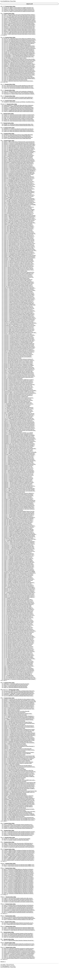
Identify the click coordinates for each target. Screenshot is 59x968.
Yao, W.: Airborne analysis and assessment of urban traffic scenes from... (19, 638)
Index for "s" (3, 961)
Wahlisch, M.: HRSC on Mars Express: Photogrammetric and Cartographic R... (20, 573)
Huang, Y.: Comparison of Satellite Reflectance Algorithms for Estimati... (19, 874)
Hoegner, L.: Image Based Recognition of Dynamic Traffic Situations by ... (19, 301)
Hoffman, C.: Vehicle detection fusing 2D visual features (15, 745)
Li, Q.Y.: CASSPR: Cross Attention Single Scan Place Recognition (17, 406)
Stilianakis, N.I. (4, 104)
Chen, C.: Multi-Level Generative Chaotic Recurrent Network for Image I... (19, 945)
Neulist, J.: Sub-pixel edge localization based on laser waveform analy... (18, 449)
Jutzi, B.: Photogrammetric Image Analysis (12, 358)
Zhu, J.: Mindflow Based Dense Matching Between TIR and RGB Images (18, 675)
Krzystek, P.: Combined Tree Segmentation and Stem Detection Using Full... (19, 384)
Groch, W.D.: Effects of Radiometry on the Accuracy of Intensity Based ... (19, 228)
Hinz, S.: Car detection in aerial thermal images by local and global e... (18, 274)
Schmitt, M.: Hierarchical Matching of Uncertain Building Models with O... (19, 506)
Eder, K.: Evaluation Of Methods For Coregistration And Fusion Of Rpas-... (19, 203)
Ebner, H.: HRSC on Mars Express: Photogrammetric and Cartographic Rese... (20, 202)
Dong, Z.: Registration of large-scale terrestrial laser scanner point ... (18, 197)
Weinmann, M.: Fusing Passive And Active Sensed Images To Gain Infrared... (19, 588)
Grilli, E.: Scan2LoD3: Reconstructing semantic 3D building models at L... (19, 225)
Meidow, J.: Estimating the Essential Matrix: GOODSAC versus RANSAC (18, 432)
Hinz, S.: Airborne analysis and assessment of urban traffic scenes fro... (18, 267)
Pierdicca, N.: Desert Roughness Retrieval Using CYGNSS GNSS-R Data (18, 137)
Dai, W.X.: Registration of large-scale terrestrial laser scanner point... (18, 193)
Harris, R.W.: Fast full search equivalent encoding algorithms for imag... (18, 86)
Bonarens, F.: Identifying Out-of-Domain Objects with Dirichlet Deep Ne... (19, 705)
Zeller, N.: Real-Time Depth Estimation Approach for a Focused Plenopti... (19, 669)
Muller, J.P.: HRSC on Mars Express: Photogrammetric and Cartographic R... (19, 445)
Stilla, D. (2, 133)
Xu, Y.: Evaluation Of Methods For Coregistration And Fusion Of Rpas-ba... (19, 609)
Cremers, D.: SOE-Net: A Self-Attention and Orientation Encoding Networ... (19, 192)
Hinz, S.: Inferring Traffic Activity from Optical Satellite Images (16, 278)
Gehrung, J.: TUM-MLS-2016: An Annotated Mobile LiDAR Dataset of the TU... (20, 219)
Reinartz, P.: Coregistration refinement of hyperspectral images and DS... (19, 475)
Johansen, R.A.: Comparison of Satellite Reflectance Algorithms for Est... (19, 875)
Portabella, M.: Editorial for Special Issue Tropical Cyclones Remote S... (18, 62)
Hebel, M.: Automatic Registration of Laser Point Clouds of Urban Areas (19, 242)
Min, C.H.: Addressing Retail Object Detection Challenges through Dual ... (19, 940)
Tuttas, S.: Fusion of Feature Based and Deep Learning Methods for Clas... (19, 565)
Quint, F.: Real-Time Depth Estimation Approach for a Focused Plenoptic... (19, 471)
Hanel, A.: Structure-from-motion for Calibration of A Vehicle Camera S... (19, 237)
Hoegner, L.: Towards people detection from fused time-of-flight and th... (19, 315)
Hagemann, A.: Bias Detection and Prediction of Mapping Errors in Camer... (19, 729)
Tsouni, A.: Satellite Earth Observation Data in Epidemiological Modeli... (19, 111)
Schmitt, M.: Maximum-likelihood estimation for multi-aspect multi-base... (19, 509)
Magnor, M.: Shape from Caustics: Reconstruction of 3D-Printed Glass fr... (19, 847)
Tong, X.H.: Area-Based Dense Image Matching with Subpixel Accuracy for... (19, 551)
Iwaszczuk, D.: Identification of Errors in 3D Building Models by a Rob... (18, 342)
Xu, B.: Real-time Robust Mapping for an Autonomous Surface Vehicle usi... (19, 958)
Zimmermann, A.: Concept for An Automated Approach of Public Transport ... (20, 679)
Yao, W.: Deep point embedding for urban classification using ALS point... (19, 643)
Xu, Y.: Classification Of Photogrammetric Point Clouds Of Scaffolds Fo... (18, 608)
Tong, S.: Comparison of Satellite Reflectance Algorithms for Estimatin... (19, 885)
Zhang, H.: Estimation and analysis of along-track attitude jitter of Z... (18, 673)
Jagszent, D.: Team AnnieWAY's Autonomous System (15, 751)
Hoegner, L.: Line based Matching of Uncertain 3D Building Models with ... (19, 303)
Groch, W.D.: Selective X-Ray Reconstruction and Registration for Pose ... (19, 231)
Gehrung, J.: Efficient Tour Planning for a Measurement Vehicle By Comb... (19, 217)
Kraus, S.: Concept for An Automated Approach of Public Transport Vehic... (19, 374)
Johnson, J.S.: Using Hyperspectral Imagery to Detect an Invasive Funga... (19, 116)
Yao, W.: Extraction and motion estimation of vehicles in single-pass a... (18, 647)
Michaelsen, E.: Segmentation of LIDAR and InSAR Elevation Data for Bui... (19, 440)
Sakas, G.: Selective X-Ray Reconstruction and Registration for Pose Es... (19, 498)
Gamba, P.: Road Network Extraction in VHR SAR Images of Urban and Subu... (20, 215)
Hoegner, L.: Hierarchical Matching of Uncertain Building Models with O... (19, 300)
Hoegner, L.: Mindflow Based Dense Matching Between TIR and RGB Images (19, 304)
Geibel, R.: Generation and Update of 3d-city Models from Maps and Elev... (19, 220)
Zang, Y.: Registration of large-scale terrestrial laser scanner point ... (18, 667)
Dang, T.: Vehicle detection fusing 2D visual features (14, 712)
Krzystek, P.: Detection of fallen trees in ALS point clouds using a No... (18, 385)
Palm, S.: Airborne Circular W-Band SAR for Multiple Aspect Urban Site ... (19, 457)
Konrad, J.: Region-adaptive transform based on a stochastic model (18, 763)
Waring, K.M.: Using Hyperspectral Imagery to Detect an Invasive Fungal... (19, 120)
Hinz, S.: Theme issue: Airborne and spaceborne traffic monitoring (17, 280)
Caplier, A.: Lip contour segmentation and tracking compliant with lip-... (19, 899)
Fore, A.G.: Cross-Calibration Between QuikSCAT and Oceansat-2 (17, 44)
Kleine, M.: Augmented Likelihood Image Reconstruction (15, 687)
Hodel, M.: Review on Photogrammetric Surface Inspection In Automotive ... (20, 288)
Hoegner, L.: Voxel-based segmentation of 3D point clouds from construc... (19, 320)
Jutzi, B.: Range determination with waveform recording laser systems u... (19, 360)
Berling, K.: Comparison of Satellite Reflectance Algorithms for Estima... (18, 870)
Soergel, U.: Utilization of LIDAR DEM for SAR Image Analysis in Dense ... (19, 531)
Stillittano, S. (3, 897)
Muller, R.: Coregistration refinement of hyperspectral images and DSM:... (19, 446)
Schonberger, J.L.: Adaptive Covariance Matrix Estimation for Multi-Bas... (19, 518)
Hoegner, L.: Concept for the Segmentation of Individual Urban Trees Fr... (19, 292)
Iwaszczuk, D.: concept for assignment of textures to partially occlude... (18, 336)
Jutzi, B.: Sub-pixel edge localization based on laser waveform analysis (18, 361)
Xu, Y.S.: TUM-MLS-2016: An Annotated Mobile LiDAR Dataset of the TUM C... (20, 630)
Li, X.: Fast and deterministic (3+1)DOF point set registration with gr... (18, 409)
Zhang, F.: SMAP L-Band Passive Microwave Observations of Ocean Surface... (20, 34)
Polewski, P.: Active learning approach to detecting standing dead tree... (19, 465)
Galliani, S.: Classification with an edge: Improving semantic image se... (18, 214)
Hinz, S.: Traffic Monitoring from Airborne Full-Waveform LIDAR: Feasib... (19, 283)
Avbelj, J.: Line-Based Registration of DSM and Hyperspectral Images (18, 153)
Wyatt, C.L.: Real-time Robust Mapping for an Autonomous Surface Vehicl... (19, 957)
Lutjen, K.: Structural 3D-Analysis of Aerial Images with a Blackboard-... (18, 420)
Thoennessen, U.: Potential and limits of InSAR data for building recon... (19, 545)
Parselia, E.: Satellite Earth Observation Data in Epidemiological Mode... (19, 110)
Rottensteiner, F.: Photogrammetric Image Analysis (14, 492)
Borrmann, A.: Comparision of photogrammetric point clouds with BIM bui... (20, 170)
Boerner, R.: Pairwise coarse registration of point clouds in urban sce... (18, 164)
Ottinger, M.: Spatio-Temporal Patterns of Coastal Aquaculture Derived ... (19, 827)
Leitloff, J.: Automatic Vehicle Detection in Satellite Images (16, 396)
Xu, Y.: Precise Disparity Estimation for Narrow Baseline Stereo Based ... (18, 612)
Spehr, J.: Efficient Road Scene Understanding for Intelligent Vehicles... (18, 797)
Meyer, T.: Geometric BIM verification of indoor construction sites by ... (18, 434)
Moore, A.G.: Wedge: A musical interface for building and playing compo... (19, 11)
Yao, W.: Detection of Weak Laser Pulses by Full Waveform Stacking (18, 645)
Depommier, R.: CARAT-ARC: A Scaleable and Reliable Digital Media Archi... (19, 691)
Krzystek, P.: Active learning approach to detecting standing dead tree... (19, 382)
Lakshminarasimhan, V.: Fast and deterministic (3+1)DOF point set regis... (19, 391)
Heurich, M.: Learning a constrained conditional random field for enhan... (19, 263)
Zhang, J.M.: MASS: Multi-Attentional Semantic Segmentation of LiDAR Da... (19, 815)
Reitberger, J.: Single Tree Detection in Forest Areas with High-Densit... (18, 487)
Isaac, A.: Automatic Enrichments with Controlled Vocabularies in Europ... (19, 832)
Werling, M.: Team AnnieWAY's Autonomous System (15, 810)
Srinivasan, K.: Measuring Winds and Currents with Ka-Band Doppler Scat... (19, 28)
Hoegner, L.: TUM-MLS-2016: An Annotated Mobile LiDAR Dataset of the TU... (20, 318)
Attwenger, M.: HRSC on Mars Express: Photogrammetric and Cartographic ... (20, 151)
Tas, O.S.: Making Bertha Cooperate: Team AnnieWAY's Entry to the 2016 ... (19, 804)
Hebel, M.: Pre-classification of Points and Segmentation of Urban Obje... (19, 248)
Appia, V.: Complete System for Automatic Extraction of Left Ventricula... (19, 905)
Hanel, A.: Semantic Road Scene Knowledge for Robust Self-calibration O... (19, 236)
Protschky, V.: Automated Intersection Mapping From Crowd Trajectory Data (19, 782)
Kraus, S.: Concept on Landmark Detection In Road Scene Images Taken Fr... (19, 376)
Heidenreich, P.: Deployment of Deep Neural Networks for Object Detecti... (19, 739)
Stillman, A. (3, 904)
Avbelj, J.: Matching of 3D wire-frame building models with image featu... (19, 155)
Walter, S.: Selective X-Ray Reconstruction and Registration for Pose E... (18, 577)
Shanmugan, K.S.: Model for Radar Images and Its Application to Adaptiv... (19, 93)
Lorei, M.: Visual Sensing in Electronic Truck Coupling (15, 769)
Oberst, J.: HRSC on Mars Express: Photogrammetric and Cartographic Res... (19, 453)
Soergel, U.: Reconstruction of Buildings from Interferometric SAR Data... (19, 529)
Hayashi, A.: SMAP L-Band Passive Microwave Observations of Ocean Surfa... (20, 18)
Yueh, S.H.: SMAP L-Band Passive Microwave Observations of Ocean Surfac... (20, 32)
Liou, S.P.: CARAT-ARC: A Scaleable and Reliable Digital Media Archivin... (19, 695)
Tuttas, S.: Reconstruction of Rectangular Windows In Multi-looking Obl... (19, 566)
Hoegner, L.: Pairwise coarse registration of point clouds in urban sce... (18, 306)
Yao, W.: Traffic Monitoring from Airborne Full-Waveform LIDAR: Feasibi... (19, 655)
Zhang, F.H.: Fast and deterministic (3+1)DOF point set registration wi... (18, 672)
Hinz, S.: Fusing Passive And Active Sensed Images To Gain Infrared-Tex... (19, 277)
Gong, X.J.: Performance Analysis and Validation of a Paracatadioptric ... (19, 949)
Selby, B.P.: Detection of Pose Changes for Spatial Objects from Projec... (18, 521)
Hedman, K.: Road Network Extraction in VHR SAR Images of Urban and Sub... (20, 255)
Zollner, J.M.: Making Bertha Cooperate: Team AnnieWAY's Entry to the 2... (19, 820)
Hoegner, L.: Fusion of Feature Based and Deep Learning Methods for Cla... (19, 297)
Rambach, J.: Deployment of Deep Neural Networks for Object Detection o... (20, 783)
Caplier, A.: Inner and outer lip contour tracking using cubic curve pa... (18, 898)
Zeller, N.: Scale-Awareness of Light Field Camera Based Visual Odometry (19, 670)
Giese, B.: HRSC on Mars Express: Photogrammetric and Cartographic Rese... (20, 222)
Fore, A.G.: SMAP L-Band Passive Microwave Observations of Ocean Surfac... (20, 15)
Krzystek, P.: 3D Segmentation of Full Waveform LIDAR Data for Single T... (19, 379)
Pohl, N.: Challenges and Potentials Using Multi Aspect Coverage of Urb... (19, 463)
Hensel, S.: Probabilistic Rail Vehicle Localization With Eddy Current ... (18, 741)
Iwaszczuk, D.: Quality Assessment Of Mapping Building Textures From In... (19, 348)
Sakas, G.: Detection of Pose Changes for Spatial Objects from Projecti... (19, 494)
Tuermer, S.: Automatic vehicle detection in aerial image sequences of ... (19, 556)
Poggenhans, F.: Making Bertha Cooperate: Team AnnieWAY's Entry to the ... (19, 780)
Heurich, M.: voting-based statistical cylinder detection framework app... (19, 266)
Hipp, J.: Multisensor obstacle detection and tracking (15, 743)
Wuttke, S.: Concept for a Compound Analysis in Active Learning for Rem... (19, 594)
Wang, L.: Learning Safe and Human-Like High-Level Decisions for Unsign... (19, 809)
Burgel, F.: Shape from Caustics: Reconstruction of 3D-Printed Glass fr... (18, 843)
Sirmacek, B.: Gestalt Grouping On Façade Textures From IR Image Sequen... (19, 525)
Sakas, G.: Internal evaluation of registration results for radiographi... (18, 496)
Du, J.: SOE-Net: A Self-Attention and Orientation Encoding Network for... (19, 201)
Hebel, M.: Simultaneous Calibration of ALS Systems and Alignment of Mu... (19, 249)
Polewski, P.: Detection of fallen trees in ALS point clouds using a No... (18, 466)
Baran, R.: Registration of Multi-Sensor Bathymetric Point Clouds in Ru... (19, 158)
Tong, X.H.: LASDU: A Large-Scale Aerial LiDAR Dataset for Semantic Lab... (19, 553)
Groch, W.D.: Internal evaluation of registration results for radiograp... (18, 230)
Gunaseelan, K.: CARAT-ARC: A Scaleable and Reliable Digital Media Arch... (19, 693)
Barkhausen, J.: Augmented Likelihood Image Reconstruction (16, 683)
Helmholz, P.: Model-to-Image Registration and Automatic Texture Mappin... (19, 257)
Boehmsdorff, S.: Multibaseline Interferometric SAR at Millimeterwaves (18, 162)
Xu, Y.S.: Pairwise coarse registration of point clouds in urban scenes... (18, 623)
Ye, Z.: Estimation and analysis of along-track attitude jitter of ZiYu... (18, 659)
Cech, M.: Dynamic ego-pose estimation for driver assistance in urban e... (19, 707)
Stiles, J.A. (3, 90)
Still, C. (2, 113)
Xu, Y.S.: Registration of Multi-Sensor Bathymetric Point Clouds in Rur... (18, 627)
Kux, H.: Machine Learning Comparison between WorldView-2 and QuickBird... (20, 390)
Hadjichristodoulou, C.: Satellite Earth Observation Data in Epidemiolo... (19, 105)
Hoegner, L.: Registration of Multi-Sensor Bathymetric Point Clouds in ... (19, 309)
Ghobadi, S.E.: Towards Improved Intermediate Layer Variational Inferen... (19, 727)
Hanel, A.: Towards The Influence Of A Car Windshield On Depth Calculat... (19, 239)
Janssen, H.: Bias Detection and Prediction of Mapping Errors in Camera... (19, 752)
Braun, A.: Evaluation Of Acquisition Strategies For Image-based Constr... (19, 174)
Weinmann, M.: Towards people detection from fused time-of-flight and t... (19, 589)
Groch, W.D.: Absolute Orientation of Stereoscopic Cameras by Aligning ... (19, 226)
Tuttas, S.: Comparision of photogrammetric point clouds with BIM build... (19, 562)
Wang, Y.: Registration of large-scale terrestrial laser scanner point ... (18, 583)
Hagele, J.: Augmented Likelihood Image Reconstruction (15, 686)
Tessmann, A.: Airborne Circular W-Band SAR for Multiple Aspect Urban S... (19, 544)
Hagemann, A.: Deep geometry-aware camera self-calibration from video (19, 730)
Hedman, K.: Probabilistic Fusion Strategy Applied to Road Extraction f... (19, 254)
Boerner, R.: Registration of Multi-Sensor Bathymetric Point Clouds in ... (19, 166)
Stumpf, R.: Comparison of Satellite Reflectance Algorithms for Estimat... (19, 882)
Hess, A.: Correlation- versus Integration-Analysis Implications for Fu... (18, 824)
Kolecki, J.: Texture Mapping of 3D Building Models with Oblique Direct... (19, 372)
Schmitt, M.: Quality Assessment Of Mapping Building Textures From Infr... (19, 511)
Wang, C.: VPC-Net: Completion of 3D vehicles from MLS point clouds (18, 580)
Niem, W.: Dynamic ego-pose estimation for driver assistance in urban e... (19, 772)
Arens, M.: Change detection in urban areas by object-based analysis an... (19, 146)
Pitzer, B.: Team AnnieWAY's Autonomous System (14, 778)
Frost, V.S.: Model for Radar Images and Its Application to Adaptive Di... (18, 91)
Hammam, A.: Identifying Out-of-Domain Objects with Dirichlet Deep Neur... (20, 734)
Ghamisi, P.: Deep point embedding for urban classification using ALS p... (19, 221)
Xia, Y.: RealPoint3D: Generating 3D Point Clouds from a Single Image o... (19, 602)
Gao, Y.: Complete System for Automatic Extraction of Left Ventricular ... (19, 908)
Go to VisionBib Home (5, 1)
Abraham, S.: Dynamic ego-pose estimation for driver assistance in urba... (19, 699)
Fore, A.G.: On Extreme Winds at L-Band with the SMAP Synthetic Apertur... (19, 45)
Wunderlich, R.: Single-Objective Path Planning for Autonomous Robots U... (19, 930)
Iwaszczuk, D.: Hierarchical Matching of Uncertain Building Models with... (19, 341)
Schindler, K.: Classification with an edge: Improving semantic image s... (19, 499)
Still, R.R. (2, 127)
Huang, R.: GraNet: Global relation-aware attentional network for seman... (19, 329)
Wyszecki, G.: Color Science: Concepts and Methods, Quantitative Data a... (19, 101)
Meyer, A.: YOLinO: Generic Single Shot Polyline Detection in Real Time (18, 770)
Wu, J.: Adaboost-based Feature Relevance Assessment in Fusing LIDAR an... (19, 592)
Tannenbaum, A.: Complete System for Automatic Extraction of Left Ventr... (19, 910)
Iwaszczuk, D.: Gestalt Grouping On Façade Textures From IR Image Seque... (19, 339)
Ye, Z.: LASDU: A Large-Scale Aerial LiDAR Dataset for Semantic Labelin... (19, 662)
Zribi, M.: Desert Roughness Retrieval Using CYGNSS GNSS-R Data (17, 138)
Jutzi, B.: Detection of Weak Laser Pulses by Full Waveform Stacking (18, 353)
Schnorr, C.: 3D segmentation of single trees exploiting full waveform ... (18, 516)
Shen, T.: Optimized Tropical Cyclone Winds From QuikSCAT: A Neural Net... (19, 67)
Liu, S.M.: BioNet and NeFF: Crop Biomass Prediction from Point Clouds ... (19, 855)
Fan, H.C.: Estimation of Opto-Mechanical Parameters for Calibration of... (19, 207)
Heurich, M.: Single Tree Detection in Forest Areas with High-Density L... (19, 265)
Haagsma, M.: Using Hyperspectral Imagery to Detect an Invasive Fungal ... (19, 114)
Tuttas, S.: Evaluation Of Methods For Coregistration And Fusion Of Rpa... (19, 564)
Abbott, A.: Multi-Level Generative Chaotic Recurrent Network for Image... (19, 943)
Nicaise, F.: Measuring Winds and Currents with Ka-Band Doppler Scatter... (19, 23)
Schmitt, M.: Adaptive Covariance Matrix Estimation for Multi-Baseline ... (19, 502)
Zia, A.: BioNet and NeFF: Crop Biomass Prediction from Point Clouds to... (19, 860)
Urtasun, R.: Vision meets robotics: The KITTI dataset (15, 807)
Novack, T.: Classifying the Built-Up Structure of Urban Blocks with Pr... (18, 451)
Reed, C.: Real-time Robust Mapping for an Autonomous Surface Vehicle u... (19, 952)
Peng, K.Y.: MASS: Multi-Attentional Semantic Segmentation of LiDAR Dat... (19, 776)
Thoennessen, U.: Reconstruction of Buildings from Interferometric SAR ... (19, 546)
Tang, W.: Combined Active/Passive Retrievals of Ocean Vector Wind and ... (19, 70)
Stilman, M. (3, 926)
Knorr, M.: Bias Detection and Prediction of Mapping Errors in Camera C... (19, 758)
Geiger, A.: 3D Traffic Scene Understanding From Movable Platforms (18, 722)
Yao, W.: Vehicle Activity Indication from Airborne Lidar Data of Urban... (19, 656)
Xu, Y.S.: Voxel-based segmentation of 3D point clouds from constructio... (19, 632)
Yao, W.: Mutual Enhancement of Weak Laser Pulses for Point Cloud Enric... (19, 651)
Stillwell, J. (3, 921)
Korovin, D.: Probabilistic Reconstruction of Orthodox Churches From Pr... (19, 373)
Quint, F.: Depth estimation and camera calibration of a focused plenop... (19, 470)
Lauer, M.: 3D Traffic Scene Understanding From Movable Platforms (18, 765)
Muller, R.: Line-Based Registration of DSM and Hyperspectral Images (18, 447)
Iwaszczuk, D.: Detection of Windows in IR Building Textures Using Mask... (19, 338)
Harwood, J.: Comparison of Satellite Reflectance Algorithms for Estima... (19, 873)
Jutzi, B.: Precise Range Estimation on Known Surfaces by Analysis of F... (19, 359)
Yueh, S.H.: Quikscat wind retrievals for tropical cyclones (15, 79)
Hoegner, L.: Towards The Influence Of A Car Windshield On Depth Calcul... (19, 316)
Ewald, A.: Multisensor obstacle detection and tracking (15, 714)
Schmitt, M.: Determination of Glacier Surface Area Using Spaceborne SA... (19, 505)
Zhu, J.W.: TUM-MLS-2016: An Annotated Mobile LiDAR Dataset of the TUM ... (20, 678)
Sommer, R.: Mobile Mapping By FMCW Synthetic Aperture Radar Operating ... (20, 534)
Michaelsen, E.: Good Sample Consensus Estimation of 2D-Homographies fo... (20, 438)
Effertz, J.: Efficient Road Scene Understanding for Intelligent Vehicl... (18, 713)
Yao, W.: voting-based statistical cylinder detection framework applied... (19, 657)
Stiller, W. (2, 849)
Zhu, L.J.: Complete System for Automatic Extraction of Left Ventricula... (19, 912)
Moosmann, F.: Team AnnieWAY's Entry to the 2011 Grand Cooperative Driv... (20, 771)
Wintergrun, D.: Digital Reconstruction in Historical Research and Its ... (18, 835)
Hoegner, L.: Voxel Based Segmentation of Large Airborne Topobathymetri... (19, 319)
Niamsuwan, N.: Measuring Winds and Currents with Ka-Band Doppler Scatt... (20, 22)
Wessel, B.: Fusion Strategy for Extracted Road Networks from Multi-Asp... (19, 591)
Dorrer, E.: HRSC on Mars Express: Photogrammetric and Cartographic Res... (19, 199)
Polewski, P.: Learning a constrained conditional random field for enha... (19, 467)
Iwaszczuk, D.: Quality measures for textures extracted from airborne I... (19, 349)
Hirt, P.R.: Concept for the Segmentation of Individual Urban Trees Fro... (19, 286)
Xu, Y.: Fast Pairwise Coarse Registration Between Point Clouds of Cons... (19, 610)
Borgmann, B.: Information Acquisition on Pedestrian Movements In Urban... (20, 168)
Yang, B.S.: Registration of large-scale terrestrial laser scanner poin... (18, 634)
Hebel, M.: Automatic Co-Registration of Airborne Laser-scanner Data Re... (19, 240)
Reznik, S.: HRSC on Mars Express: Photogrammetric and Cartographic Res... (19, 490)
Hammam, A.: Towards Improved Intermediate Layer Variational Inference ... (20, 735)
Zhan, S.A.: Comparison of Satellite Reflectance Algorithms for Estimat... (19, 893)
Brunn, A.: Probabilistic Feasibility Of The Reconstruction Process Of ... (18, 180)
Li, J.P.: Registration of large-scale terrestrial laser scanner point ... (17, 405)
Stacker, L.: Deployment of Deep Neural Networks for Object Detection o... (19, 798)
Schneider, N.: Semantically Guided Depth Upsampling (15, 794)
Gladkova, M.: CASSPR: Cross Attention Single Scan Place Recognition (18, 224)
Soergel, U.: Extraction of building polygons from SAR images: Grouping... (19, 527)
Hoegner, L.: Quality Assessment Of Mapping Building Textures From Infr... (19, 308)
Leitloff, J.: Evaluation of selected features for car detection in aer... (18, 399)
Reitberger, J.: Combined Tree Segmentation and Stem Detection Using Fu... (19, 486)
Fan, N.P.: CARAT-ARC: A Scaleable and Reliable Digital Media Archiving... (19, 692)
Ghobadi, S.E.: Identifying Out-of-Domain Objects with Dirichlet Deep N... (19, 725)
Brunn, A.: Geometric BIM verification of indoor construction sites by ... (19, 179)
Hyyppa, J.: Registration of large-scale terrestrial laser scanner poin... (18, 333)
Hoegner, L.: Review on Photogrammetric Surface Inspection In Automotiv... (19, 310)
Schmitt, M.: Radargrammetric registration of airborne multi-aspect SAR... (19, 512)
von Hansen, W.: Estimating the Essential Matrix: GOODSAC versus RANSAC (19, 571)
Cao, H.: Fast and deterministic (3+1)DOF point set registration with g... (18, 182)
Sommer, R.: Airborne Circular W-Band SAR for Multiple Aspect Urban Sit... (19, 533)
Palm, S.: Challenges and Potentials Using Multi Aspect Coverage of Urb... (19, 458)
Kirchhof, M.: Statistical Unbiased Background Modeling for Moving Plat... (19, 367)
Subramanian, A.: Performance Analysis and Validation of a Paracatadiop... (19, 953)
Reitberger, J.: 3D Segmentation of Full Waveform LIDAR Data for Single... (19, 482)
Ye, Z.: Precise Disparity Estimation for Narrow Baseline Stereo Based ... (18, 664)
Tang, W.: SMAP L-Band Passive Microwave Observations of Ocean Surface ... (20, 29)
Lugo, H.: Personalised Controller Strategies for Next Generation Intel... (18, 934)
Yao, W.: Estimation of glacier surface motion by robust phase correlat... (19, 646)
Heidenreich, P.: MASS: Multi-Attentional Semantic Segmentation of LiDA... (19, 740)
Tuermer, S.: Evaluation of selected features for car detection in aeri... (18, 557)
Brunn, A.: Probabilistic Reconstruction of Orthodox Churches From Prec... (19, 181)
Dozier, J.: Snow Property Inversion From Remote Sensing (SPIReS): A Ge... (19, 865)
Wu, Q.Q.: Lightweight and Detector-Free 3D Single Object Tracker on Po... (19, 593)
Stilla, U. (2, 140)
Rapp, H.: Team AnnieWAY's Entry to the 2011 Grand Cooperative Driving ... (19, 786)
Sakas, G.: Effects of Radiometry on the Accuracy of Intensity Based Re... (19, 495)
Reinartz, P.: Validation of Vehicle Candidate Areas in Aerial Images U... (18, 481)
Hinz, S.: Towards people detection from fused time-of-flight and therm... (19, 281)
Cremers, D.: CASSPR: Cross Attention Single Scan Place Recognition (18, 190)
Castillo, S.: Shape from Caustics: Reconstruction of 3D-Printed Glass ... (18, 844)
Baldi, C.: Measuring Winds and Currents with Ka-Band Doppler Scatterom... (19, 14)
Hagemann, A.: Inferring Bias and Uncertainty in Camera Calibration (18, 731)
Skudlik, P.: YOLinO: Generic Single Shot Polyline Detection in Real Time (18, 795)
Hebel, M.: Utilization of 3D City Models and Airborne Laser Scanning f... (19, 251)
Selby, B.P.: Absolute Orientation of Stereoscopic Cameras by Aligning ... (19, 519)
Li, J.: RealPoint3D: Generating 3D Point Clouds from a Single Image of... (19, 403)
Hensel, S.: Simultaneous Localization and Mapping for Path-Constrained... (19, 742)
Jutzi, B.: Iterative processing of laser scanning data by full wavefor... (18, 355)
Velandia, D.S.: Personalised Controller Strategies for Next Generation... (18, 935)
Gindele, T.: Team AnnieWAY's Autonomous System (14, 728)
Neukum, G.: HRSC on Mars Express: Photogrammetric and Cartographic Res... (20, 448)
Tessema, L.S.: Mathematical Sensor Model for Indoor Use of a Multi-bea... (19, 542)
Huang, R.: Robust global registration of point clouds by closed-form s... (18, 331)
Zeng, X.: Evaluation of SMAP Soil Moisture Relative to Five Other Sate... (19, 919)
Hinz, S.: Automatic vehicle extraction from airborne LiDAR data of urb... (19, 273)
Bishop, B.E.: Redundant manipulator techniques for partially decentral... (19, 948)
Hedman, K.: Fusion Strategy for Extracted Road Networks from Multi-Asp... (19, 252)
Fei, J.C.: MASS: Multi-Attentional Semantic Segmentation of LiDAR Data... (19, 717)
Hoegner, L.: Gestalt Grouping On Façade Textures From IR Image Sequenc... (19, 298)
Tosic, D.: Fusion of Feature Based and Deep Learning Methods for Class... (19, 554)
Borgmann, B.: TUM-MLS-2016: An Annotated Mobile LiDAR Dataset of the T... (20, 169)
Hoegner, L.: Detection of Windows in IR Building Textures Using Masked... (19, 294)
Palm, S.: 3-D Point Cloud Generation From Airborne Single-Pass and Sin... (19, 455)
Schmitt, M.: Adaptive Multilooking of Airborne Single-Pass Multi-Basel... (19, 504)
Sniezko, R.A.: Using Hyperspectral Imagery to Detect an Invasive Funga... (19, 119)
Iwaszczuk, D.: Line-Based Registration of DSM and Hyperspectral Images (19, 344)
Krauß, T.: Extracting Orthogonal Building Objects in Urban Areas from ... (19, 377)
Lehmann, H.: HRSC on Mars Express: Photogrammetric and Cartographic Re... (20, 393)
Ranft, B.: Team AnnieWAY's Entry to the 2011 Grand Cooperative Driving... (19, 785)
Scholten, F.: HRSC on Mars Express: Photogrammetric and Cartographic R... (19, 517)
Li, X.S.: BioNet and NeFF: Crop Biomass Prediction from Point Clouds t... (19, 854)
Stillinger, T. (3, 863)
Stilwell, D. (3, 942)
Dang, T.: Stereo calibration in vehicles (12, 710)
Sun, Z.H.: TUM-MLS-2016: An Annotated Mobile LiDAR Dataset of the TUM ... (20, 539)
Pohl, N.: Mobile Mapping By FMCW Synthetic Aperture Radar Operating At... (20, 464)
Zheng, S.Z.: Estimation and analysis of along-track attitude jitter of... (18, 674)
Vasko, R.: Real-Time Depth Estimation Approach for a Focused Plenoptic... (19, 570)
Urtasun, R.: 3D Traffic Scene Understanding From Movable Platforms (18, 806)
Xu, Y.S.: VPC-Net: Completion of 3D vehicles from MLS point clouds (18, 633)
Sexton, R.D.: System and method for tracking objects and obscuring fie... (19, 131)
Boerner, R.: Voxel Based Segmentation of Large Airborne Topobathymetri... (19, 167)
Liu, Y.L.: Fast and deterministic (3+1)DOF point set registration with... (18, 417)
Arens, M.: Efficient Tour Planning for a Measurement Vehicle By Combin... (19, 147)
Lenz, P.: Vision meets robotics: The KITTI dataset (14, 768)
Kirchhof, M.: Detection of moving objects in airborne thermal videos (18, 364)
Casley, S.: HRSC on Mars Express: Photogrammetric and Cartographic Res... (19, 184)
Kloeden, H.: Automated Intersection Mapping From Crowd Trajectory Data (19, 757)
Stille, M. (2, 682)
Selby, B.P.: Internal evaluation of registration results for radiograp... (18, 523)
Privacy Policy (13, 1)
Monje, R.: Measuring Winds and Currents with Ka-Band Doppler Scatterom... (20, 20)
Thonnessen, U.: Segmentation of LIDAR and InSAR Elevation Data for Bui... (19, 548)
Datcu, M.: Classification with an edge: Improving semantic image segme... (19, 195)
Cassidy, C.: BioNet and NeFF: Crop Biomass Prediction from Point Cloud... (19, 850)
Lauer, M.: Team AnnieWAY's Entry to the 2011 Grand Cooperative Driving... (19, 766)
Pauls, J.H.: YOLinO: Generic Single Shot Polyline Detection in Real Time (18, 775)
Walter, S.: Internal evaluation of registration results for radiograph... (18, 576)
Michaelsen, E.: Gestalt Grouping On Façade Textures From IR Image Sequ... (19, 437)
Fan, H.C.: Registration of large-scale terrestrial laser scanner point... (18, 208)
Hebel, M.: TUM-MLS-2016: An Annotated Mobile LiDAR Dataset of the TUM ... (20, 250)
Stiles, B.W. (3, 37)
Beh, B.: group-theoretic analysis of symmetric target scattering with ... (18, 98)
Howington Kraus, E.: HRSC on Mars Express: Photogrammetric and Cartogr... (20, 325)
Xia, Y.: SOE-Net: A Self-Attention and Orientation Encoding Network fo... (19, 604)
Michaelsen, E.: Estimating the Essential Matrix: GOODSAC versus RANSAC (19, 435)
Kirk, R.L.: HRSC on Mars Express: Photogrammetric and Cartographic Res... (19, 368)
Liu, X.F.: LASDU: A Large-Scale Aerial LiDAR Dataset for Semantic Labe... (19, 416)
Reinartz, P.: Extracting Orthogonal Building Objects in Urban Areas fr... (18, 477)
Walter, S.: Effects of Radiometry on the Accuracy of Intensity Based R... (19, 575)
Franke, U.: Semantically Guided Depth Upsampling (14, 721)
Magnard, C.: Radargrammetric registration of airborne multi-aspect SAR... (19, 422)
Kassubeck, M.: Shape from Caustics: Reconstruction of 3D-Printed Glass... (19, 845)
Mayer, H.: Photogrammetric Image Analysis (13, 431)
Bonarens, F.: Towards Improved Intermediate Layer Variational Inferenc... (19, 706)
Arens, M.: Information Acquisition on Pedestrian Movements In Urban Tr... (19, 149)
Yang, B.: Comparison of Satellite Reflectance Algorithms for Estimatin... (19, 889)
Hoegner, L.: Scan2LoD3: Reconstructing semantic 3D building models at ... (19, 313)
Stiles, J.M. (3, 96)
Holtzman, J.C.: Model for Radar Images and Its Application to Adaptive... (19, 92)
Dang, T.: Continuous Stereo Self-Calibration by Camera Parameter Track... (19, 708)
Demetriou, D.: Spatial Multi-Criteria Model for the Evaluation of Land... (19, 923)
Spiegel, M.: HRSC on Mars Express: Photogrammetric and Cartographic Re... (20, 536)
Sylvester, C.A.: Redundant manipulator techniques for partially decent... (19, 954)
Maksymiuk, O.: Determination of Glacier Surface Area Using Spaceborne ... (19, 425)
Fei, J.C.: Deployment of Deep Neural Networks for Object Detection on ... (19, 716)
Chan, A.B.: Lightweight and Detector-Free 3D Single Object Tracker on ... (19, 185)
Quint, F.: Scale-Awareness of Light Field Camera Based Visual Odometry (19, 472)
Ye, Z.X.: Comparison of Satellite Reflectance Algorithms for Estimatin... (18, 891)
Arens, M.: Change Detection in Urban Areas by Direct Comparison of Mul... (19, 145)
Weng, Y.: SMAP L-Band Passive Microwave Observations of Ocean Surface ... (20, 30)
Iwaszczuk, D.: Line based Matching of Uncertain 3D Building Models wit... (19, 343)
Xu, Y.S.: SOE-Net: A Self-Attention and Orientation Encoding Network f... (19, 629)
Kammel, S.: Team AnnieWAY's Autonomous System (14, 754)
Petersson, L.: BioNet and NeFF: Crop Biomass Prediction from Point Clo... (19, 856)
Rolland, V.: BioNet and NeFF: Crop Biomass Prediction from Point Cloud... (19, 857)
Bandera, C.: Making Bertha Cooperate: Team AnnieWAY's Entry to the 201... (20, 700)
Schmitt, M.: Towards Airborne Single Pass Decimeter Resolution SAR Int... (19, 513)
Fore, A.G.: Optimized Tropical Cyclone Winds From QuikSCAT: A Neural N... (19, 47)
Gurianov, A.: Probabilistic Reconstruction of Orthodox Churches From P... (19, 232)
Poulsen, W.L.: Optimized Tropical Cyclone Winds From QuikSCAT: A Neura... (19, 64)
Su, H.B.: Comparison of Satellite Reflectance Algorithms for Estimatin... (19, 883)
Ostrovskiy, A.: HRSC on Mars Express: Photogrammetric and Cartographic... (19, 454)
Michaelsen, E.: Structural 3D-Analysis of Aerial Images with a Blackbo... (19, 442)
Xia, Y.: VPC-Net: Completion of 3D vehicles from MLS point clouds (17, 605)
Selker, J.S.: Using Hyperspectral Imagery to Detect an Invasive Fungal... (18, 118)
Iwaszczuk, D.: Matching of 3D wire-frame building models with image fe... (19, 345)
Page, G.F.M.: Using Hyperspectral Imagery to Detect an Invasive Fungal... (19, 117)
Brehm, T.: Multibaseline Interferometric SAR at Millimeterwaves (17, 175)
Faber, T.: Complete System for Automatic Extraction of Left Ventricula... (19, 907)
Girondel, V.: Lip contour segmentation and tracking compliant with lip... (19, 901)
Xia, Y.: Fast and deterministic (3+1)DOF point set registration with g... (18, 599)
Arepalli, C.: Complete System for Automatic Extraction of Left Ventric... (18, 906)
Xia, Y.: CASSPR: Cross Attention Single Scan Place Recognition (16, 598)
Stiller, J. (2, 830)
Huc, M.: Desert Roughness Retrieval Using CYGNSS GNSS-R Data (17, 136)
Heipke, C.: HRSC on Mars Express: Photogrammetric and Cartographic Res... (20, 256)
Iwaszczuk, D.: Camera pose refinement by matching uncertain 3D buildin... (19, 335)
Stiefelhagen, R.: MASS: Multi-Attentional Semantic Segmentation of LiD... (19, 799)
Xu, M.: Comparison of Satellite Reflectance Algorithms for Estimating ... (19, 888)
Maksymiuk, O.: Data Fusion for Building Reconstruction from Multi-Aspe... (19, 424)
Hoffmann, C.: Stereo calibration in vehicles (13, 747)
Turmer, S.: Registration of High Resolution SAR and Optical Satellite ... (18, 559)
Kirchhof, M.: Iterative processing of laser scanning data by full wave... (18, 366)
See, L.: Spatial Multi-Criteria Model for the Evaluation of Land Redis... (18, 924)
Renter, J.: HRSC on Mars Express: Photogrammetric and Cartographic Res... (19, 488)
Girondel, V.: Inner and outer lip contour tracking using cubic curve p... (18, 900)
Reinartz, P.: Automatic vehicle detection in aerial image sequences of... (19, 473)
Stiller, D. (2, 823)
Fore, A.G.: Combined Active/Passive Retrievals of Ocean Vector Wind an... (19, 43)
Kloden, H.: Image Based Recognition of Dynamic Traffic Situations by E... (19, 370)
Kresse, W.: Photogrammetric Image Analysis (13, 378)
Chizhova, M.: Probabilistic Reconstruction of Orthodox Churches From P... (19, 188)
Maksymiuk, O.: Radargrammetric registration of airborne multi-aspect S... (19, 426)
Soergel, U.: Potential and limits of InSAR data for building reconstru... (18, 528)
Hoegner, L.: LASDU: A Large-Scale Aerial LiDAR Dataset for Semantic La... (19, 302)
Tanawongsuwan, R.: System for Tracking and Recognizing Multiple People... (19, 918)
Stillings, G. (3, 868)
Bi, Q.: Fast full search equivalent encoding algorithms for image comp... (19, 85)
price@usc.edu (5, 965)
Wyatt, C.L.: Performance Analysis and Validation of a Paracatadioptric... (19, 955)
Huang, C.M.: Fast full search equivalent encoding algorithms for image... (19, 88)
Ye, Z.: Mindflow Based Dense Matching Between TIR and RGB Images (18, 663)
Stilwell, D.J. (3, 947)
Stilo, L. (2, 932)
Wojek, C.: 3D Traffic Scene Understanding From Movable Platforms (18, 812)
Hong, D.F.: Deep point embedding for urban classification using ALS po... (19, 324)
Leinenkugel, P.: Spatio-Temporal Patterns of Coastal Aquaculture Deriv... (19, 825)
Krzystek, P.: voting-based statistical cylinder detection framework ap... (18, 389)
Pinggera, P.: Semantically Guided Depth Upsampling (15, 777)
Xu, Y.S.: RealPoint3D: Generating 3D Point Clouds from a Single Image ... (19, 624)
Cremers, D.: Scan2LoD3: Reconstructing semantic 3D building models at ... (19, 191)
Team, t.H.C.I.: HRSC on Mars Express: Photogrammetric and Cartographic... (19, 541)
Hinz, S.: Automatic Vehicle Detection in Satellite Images (15, 271)
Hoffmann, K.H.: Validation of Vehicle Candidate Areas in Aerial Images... (19, 321)
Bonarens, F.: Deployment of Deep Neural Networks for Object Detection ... (19, 704)
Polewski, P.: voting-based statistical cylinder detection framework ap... (18, 469)
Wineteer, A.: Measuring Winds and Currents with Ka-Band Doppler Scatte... (20, 31)
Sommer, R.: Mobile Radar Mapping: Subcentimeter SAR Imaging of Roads (19, 535)
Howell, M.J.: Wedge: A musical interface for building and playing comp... (19, 8)
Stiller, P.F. (3, 837)
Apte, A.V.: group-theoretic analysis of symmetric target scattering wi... (18, 97)
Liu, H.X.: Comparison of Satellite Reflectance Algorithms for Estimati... (18, 876)
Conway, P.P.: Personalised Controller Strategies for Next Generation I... (18, 933)
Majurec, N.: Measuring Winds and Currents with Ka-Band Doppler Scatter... (19, 19)
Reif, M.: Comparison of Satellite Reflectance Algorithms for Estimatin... (19, 880)
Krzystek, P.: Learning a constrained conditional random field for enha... (19, 387)
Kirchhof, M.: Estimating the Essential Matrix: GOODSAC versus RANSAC (19, 365)
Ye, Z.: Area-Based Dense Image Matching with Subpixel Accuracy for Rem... (19, 658)
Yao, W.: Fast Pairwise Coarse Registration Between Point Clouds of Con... (19, 649)
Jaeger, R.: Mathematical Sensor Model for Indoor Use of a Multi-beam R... (19, 350)
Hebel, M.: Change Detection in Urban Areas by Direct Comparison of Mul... (19, 243)
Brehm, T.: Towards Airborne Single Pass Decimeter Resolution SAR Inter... (19, 176)
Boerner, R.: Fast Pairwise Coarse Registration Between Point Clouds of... (19, 163)
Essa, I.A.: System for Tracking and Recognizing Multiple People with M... (19, 917)
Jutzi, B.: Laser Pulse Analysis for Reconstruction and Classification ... (18, 356)
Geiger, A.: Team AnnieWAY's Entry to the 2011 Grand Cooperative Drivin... (19, 723)
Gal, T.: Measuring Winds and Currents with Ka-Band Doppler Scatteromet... (19, 17)
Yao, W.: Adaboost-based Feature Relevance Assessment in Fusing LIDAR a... (19, 637)
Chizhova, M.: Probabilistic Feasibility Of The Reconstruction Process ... (18, 187)
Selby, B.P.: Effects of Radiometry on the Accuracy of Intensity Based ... (18, 522)
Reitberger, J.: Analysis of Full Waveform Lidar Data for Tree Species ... (18, 484)
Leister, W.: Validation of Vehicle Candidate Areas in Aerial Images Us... (18, 394)
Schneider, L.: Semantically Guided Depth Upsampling (15, 793)
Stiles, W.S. (3, 100)
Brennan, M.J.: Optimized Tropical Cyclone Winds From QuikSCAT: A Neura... (20, 38)
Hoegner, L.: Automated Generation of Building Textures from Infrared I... (19, 289)
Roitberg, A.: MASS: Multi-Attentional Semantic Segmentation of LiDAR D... (19, 788)
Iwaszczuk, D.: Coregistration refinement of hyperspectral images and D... (19, 337)
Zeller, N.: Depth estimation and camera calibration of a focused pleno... (19, 668)
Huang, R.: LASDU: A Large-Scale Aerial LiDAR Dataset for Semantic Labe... (19, 330)
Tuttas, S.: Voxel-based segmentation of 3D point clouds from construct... (19, 569)
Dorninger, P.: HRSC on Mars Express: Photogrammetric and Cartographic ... (19, 198)
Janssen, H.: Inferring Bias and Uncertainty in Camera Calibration (17, 753)
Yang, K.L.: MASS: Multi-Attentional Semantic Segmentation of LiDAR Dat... (19, 813)
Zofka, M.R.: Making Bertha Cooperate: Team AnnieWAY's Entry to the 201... (20, 818)
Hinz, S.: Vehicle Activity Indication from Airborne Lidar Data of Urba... (18, 284)
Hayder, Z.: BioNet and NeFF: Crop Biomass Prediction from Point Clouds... (19, 852)
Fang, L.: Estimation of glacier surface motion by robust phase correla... (18, 211)
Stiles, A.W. (3, 6)
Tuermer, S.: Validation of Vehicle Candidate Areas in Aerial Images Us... (19, 558)
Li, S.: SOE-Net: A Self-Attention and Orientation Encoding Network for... (19, 407)
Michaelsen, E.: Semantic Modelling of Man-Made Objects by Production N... (20, 441)
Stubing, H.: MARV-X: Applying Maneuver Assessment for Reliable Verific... (19, 803)
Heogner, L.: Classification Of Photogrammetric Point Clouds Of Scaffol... (19, 260)
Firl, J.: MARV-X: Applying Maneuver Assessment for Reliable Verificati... (19, 719)
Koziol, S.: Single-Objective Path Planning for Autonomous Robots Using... (19, 928)
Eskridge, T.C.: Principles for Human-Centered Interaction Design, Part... (19, 124)
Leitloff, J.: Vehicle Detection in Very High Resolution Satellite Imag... (18, 402)
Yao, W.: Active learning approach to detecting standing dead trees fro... (19, 635)
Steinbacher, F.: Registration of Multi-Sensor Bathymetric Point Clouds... (19, 538)
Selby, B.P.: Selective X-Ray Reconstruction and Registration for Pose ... (18, 524)
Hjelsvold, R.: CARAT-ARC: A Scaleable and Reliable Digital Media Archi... (19, 694)
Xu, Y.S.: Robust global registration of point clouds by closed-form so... (18, 628)
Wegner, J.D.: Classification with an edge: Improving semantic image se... (19, 585)
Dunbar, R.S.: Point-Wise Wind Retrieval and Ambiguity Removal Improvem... (20, 42)
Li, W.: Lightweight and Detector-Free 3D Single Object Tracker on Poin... (19, 408)
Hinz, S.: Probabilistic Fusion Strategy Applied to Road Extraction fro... (18, 279)
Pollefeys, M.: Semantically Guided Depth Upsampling (15, 781)
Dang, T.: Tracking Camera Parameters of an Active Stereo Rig (16, 711)
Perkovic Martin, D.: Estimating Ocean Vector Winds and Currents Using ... (19, 61)
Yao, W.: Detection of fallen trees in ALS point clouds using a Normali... (18, 644)
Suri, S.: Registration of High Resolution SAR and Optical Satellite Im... (18, 540)
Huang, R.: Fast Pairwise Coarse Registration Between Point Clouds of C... (19, 327)
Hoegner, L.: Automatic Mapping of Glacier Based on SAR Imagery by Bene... (20, 290)
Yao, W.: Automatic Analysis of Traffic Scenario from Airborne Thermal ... (19, 639)
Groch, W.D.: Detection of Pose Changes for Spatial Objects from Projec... (19, 227)
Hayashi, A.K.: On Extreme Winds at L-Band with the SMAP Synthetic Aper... (19, 53)
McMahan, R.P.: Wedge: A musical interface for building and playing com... (19, 10)
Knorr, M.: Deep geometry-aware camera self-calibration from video (18, 759)
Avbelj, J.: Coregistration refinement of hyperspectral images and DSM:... (19, 152)
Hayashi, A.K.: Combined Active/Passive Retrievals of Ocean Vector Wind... (19, 52)
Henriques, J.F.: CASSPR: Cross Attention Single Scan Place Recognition (18, 259)
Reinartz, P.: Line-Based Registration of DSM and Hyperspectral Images (18, 478)
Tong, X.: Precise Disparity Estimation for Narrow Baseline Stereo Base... (19, 550)
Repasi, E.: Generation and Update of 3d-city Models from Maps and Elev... (19, 489)
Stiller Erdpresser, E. (5, 689)
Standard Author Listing (10, 6)
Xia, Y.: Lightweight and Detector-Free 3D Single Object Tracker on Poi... (18, 600)
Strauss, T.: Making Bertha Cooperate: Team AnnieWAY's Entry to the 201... (19, 800)
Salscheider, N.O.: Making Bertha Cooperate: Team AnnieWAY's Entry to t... (19, 792)
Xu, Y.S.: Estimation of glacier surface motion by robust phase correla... (18, 620)
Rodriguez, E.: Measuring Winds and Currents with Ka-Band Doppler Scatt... (19, 26)
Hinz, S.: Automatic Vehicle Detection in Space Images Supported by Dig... (19, 272)
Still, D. (2, 123)
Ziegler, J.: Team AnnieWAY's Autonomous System (14, 816)
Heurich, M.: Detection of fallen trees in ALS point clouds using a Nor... (18, 262)
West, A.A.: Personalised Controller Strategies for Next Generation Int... (19, 937)
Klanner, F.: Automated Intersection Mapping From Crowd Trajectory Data (19, 756)
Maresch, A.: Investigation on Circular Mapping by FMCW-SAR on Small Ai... (19, 428)
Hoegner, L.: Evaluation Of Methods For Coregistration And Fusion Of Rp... (19, 295)
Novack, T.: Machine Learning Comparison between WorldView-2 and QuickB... (20, 452)
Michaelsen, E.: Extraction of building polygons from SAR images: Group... (19, 436)
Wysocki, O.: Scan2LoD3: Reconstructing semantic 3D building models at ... (19, 597)
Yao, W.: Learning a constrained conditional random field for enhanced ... (19, 650)
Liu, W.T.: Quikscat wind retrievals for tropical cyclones (15, 58)
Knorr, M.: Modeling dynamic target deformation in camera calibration (18, 762)
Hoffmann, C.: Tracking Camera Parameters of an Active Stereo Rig (17, 748)
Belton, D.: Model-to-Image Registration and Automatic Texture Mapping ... (19, 161)
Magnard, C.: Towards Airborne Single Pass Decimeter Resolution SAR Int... (19, 423)
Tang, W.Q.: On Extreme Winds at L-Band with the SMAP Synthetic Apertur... (20, 71)
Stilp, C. (2, 939)
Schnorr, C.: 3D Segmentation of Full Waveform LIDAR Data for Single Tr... (19, 515)
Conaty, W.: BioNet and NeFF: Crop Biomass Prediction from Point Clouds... (19, 851)
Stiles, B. (2, 13)
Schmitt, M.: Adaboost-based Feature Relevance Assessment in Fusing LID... (19, 501)
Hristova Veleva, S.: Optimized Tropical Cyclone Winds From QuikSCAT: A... (19, 54)
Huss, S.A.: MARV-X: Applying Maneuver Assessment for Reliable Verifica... (19, 749)
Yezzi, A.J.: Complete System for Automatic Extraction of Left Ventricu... (18, 911)
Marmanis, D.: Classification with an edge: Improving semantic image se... (19, 429)
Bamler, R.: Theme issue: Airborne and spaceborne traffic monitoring (18, 157)
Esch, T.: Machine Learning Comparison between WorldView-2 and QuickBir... (20, 204)
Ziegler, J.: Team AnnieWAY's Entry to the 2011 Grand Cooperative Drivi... (19, 817)
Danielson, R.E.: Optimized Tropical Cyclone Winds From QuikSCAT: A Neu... (19, 41)
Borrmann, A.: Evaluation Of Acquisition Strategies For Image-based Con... (19, 172)
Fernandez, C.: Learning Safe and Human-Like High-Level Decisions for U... (19, 718)
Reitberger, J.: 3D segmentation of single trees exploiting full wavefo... (18, 483)
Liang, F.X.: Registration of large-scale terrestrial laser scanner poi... (18, 412)
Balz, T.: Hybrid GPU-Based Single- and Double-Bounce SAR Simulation (18, 156)
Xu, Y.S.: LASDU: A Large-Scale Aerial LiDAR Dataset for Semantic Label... (19, 622)
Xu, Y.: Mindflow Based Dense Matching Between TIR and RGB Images (18, 611)
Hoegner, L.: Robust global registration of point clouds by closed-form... (19, 312)
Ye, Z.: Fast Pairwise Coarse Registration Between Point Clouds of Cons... (19, 661)
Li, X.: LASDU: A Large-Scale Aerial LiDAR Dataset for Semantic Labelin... (19, 411)
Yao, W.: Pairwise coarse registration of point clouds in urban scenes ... (18, 652)
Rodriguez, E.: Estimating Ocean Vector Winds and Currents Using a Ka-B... (19, 65)
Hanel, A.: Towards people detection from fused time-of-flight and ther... (19, 238)
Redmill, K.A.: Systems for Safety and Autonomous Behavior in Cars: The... (19, 787)
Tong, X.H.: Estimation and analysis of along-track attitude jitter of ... (18, 552)
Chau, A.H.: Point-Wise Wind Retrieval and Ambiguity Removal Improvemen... (20, 39)
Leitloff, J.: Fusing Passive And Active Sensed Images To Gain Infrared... (18, 400)
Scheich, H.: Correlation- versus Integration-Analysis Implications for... (18, 828)
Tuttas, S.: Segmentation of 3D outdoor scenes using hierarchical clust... (19, 568)
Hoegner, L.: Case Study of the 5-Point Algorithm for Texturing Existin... (18, 291)
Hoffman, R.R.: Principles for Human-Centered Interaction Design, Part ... (19, 125)
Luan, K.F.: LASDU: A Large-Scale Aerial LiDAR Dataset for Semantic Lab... (19, 418)
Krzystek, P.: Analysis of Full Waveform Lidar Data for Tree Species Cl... (18, 383)
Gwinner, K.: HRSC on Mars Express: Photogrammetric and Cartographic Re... (20, 233)
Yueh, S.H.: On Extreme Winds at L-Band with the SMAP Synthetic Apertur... (19, 78)
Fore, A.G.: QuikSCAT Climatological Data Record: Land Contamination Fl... (19, 49)
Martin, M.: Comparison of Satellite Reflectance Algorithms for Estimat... (19, 877)
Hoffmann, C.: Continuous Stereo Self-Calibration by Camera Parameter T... (19, 746)
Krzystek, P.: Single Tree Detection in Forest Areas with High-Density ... (18, 388)
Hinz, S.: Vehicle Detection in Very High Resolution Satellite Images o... (18, 285)
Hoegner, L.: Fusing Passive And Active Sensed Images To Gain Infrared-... (19, 296)
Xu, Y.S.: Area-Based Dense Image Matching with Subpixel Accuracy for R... (19, 615)
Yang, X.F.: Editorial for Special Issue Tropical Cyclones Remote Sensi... (18, 76)
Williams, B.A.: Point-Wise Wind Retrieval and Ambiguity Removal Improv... (19, 73)
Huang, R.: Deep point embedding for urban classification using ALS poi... (19, 326)
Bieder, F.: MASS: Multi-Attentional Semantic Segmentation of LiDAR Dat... (19, 702)
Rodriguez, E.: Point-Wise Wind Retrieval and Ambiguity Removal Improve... (19, 66)
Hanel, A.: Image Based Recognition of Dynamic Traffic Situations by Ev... (19, 234)
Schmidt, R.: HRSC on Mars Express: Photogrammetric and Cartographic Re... (20, 500)
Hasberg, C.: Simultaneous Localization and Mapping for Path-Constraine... (19, 737)
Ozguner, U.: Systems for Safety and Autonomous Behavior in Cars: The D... (19, 774)
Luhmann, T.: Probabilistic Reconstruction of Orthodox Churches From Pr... (19, 419)
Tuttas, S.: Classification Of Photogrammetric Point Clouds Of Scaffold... (18, 560)
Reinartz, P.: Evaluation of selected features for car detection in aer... (18, 476)
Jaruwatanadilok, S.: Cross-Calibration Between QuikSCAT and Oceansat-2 (19, 55)
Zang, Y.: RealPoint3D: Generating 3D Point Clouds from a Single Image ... (19, 666)
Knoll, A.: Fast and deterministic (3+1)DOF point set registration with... (18, 371)
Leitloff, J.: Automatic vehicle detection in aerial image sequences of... (18, 395)
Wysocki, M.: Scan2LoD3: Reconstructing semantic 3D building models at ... (19, 595)
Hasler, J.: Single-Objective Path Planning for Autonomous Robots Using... (19, 927)
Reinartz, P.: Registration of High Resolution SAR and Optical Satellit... (18, 480)
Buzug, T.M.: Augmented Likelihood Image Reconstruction (16, 685)
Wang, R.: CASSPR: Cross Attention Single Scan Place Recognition (17, 581)
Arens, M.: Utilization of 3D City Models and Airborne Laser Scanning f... (19, 150)
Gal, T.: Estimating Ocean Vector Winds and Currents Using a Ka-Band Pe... (19, 50)
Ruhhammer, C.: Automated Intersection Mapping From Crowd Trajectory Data (20, 791)
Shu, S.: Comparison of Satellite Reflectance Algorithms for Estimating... (19, 881)
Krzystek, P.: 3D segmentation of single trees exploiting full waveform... (18, 381)
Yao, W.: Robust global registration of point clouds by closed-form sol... (18, 653)
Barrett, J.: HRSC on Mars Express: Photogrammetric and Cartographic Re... (19, 159)
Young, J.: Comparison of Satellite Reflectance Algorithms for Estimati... (18, 892)
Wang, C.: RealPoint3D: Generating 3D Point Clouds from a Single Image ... (19, 579)
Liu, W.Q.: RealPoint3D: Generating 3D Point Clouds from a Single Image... (19, 414)
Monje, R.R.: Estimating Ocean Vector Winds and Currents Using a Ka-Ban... (19, 59)
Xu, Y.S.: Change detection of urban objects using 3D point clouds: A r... (18, 616)
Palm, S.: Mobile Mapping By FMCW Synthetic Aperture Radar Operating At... (20, 460)
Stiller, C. (2, 698)
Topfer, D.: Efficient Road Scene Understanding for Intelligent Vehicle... (18, 805)
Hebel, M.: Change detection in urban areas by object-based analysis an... (19, 244)
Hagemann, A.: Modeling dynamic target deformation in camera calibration (19, 733)
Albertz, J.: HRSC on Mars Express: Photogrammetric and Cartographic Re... (19, 141)
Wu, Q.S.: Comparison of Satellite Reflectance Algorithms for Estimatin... (19, 887)
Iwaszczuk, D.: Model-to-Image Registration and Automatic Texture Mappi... (19, 347)
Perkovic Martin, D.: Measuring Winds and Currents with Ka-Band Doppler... (19, 24)
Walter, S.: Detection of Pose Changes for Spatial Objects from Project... (19, 574)
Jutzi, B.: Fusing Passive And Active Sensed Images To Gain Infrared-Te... (19, 354)
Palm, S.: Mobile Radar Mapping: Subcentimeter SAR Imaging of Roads (18, 461)
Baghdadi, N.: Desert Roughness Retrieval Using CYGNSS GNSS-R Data (18, 134)
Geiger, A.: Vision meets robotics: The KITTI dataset (14, 724)
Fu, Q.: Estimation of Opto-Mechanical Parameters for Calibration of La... (19, 213)
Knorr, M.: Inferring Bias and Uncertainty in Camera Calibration (17, 760)
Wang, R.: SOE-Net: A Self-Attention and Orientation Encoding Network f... (19, 582)
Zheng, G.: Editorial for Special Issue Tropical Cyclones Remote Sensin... (18, 80)
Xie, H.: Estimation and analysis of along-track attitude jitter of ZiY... (18, 606)
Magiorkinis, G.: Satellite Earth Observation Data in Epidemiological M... (19, 109)
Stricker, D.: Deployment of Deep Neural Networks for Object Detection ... (19, 801)
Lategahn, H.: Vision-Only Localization (12, 764)
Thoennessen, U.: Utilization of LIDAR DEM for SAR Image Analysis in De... (19, 547)
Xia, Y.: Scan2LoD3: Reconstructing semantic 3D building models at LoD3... (19, 603)
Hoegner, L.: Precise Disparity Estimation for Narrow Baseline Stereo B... (19, 307)
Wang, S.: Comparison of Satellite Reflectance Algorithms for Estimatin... (19, 886)
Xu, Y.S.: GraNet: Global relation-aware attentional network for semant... (19, 621)
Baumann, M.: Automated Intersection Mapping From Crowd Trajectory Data (20, 701)
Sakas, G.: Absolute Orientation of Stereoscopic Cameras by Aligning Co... (19, 493)
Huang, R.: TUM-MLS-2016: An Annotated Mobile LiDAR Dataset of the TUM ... (20, 332)
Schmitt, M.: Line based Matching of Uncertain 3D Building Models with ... (19, 507)
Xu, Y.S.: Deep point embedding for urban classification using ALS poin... (19, 617)
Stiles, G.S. (3, 84)
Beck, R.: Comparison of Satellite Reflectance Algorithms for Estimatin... (19, 869)
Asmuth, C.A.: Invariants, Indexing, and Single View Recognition (17, 838)
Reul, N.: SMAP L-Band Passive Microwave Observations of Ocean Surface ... (19, 25)
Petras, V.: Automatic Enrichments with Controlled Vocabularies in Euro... (19, 834)
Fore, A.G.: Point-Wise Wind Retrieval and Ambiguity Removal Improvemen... (20, 48)
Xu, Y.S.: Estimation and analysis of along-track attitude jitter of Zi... (18, 618)
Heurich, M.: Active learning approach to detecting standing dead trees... (19, 261)
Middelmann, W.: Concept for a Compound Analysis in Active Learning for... (19, 443)
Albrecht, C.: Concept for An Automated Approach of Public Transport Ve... (19, 143)
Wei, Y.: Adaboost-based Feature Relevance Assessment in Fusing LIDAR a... (19, 587)
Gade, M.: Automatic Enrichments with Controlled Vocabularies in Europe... (19, 831)
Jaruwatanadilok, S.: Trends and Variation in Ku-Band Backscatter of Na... (19, 56)
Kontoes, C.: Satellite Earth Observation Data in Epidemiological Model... (19, 107)
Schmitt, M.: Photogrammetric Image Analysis (13, 510)
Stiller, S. (2, 842)
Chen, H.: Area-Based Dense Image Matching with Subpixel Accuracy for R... (19, 186)
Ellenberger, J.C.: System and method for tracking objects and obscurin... (19, 128)
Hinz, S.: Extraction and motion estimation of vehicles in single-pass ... (18, 275)
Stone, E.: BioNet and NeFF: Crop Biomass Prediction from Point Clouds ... (19, 858)
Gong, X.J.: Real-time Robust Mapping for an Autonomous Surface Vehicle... (19, 951)
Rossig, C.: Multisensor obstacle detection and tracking (15, 789)
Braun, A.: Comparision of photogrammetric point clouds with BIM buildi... (19, 173)
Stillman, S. (3, 915)
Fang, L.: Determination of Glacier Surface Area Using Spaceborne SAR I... (19, 210)
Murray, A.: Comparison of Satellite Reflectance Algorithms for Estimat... (19, 879)
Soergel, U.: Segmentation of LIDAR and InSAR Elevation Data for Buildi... (19, 530)
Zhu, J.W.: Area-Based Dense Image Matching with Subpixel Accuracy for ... (19, 676)
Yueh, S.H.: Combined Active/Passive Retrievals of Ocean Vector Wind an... (19, 77)
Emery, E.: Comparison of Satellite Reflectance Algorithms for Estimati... (19, 871)
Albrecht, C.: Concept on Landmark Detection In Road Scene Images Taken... (19, 144)
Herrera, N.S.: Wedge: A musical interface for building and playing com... (19, 7)
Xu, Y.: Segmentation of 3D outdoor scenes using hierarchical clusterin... (19, 614)
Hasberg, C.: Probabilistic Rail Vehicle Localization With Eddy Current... (18, 736)
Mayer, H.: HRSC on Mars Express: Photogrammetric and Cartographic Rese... (20, 430)
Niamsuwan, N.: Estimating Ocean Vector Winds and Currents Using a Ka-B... (20, 60)
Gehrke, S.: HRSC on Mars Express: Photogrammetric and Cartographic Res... (20, 216)
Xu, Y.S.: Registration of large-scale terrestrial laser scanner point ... (18, 626)
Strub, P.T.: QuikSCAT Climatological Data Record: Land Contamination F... (19, 68)
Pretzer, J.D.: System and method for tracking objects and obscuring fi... (19, 130)
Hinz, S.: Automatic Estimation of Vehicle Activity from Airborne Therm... (19, 269)
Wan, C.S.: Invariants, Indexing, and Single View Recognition (16, 839)
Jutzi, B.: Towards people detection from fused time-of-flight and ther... (18, 362)
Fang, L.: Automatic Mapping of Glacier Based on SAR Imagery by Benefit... (19, 209)
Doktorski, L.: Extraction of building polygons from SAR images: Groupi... (19, 196)
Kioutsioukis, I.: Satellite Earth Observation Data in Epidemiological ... (18, 106)
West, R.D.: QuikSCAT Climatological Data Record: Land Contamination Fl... (19, 72)
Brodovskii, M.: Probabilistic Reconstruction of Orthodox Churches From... (19, 178)
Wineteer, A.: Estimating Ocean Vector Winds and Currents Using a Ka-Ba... (19, 74)
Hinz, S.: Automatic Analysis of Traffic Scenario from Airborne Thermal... (19, 268)
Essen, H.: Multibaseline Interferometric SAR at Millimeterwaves (17, 205)
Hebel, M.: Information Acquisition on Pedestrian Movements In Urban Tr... (19, 246)
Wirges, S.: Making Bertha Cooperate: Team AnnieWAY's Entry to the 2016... (20, 811)
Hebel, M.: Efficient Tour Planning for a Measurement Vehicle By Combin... (19, 245)
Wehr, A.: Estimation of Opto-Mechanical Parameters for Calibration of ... (19, 586)
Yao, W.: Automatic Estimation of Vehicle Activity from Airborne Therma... (19, 640)
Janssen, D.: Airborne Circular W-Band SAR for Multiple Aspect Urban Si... (19, 352)
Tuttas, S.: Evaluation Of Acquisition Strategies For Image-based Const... (19, 563)
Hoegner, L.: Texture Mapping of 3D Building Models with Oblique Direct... (19, 314)
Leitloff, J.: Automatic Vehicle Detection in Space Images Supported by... (19, 397)
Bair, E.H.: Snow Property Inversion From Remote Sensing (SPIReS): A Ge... (19, 864)
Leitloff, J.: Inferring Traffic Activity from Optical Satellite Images (17, 401)
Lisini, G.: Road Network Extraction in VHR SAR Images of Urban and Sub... (19, 413)
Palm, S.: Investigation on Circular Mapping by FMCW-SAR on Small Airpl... (19, 459)
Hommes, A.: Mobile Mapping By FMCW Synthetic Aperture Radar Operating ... (20, 323)
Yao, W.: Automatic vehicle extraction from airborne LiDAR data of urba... (19, 641)
